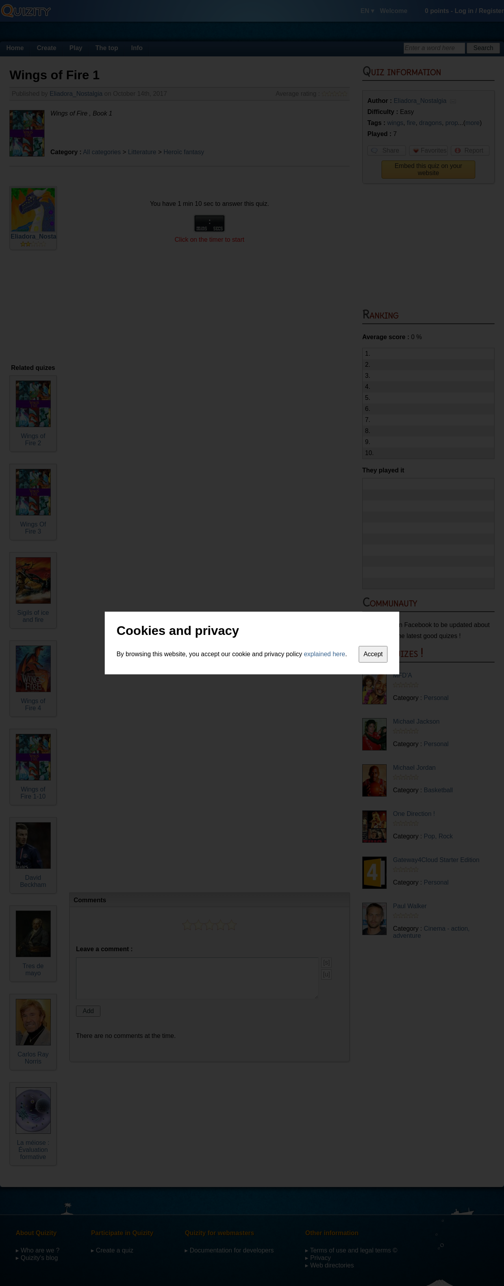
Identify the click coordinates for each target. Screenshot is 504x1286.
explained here (324, 654)
